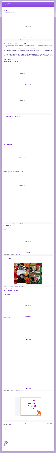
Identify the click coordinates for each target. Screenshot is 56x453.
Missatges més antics (49, 423)
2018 (5, 443)
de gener (6, 442)
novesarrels (34, 418)
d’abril (6, 439)
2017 (5, 444)
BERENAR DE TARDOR (9, 227)
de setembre (6, 436)
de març (6, 440)
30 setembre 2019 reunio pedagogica (25, 418)
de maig (6, 438)
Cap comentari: (16, 39)
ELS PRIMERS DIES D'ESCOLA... (11, 290)
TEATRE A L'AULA (8, 258)
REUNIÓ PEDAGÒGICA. (9, 393)
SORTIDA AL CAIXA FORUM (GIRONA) (12, 116)
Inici (25, 423)
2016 (5, 445)
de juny (6, 437)
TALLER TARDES (7, 10)
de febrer (6, 441)
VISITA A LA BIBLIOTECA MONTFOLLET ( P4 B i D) (15, 43)
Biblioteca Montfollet (28, 84)
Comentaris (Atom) (9, 424)
